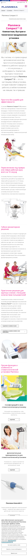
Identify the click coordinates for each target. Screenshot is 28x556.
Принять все (14, 553)
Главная (3, 10)
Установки (9, 10)
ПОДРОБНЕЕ (12, 419)
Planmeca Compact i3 (10, 15)
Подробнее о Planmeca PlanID (9, 325)
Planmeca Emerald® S (14, 503)
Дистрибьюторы (21, 2)
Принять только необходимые (14, 549)
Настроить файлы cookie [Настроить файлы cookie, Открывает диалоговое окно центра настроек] (14, 545)
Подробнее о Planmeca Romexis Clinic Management (11, 331)
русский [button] (3, 2)
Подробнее (12, 469)
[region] (14, 536)
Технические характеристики (17, 19)
